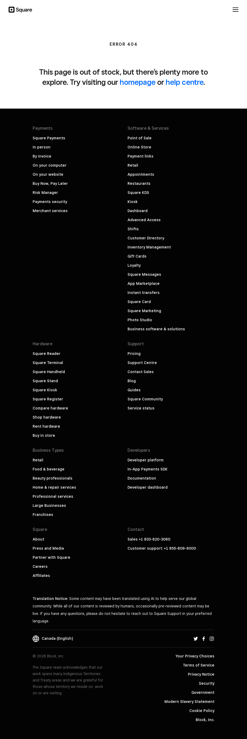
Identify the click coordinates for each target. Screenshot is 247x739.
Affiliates (41, 575)
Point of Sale (140, 138)
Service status (141, 408)
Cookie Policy (201, 711)
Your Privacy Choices (195, 656)
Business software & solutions (156, 329)
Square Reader (46, 353)
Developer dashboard (148, 487)
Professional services (53, 496)
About (38, 539)
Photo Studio (140, 320)
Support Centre (142, 363)
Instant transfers (144, 292)
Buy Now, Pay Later (50, 183)
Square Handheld (49, 372)
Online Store (139, 147)
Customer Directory (146, 238)
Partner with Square (51, 557)
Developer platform (146, 460)
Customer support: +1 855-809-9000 (162, 548)
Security (206, 683)
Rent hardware (46, 426)
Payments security (50, 202)
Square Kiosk (45, 390)
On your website (48, 174)
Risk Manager (45, 192)
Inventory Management (149, 247)
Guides (134, 390)
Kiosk (133, 202)
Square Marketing (144, 311)
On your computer (50, 165)
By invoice (42, 156)
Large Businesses (49, 505)
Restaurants (139, 183)
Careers (40, 566)
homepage (138, 82)
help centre (184, 82)
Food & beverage (48, 469)
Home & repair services (54, 487)
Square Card (139, 302)
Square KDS (138, 192)
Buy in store (44, 435)
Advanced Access (144, 220)
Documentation (142, 478)
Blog (132, 381)
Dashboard (138, 211)
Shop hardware (47, 417)
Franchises (43, 514)
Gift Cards (137, 256)
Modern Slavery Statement (189, 701)
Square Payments (49, 138)
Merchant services (50, 211)
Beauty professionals (52, 478)
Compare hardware (50, 408)
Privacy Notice (201, 674)
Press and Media (48, 548)
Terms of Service (198, 665)
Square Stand (45, 381)
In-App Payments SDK (148, 469)
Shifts (133, 229)
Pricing (134, 353)
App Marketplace (144, 283)
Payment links (140, 156)
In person (42, 147)
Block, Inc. (205, 720)
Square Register (48, 399)
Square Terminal (48, 363)
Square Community (145, 399)
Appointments (141, 174)
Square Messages (144, 274)
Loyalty (134, 265)
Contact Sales (141, 372)
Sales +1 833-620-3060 (149, 539)
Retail (133, 165)
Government (202, 692)
